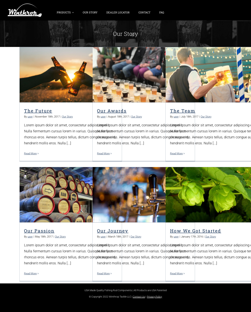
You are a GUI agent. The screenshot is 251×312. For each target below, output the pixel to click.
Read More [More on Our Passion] (30, 273)
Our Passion (39, 231)
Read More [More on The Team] (176, 153)
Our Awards (112, 111)
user (30, 116)
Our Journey (112, 231)
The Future (38, 111)
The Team (182, 111)
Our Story (67, 116)
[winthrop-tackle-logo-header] (25, 5)
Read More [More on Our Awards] (103, 153)
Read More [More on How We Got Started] (176, 273)
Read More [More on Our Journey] (103, 273)
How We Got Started (195, 231)
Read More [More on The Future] (30, 153)
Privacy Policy (154, 296)
